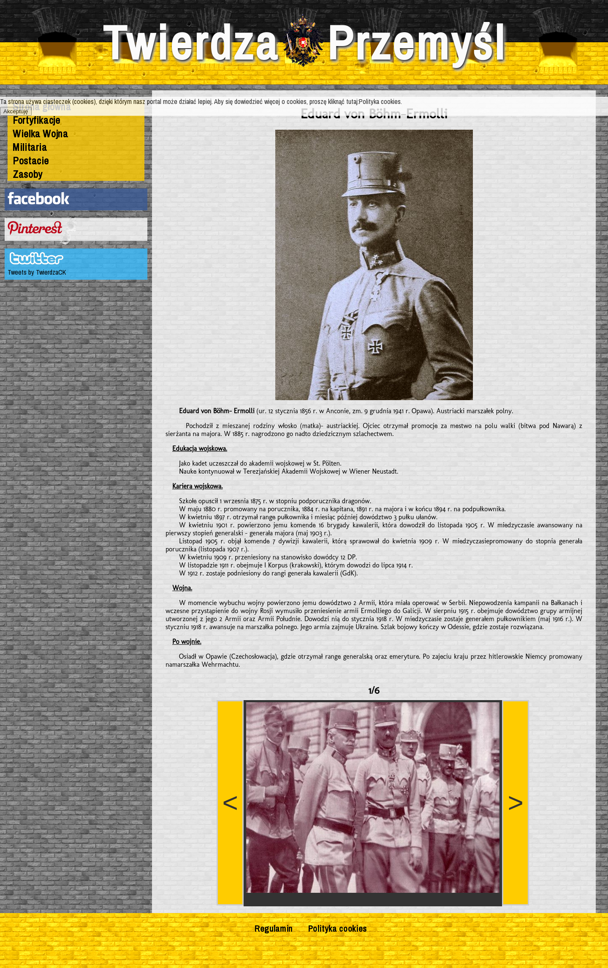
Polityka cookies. (380, 101)
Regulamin (274, 928)
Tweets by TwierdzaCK (37, 272)
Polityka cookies (337, 928)
